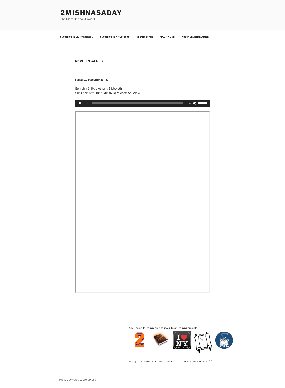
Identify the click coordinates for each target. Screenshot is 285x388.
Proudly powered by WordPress (77, 379)
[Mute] (195, 103)
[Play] (80, 103)
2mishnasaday (91, 13)
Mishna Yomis (145, 36)
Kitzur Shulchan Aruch (195, 36)
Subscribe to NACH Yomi (115, 36)
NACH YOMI (167, 36)
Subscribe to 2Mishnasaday (76, 36)
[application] (142, 103)
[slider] (137, 103)
